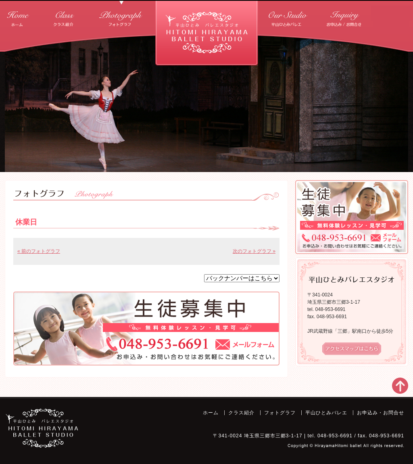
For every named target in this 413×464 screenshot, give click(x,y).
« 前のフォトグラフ (38, 251)
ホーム (18, 16)
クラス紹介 (63, 16)
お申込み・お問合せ (345, 16)
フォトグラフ (121, 16)
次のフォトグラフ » (254, 251)
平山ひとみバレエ (289, 16)
